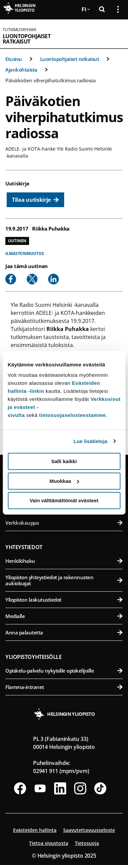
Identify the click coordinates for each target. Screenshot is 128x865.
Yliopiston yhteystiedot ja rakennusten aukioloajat (64, 580)
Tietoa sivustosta (48, 843)
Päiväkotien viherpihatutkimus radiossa (50, 80)
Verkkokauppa (64, 522)
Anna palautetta (64, 632)
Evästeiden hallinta (34, 830)
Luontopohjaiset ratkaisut (26, 38)
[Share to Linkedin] (53, 279)
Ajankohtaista (21, 69)
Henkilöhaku (64, 560)
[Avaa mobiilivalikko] (115, 33)
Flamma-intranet (64, 687)
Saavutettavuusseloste (89, 830)
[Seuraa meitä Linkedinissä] (60, 788)
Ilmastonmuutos (24, 253)
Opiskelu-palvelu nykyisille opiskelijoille (64, 670)
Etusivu (13, 59)
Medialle (64, 616)
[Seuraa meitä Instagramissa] (80, 788)
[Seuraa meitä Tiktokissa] (100, 788)
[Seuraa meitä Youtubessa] (40, 788)
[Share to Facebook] (10, 279)
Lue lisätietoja (91, 441)
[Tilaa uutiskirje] (35, 199)
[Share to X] (32, 279)
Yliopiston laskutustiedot (64, 599)
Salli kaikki (64, 461)
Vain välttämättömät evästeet (64, 500)
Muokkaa (64, 481)
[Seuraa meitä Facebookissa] (20, 788)
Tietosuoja (87, 843)
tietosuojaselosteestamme (72, 415)
